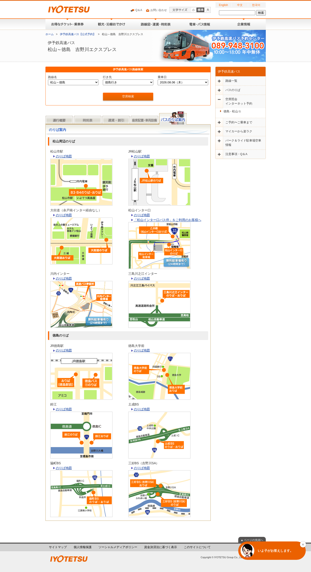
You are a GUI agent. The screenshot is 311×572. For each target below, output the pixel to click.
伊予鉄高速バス (229, 71)
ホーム (49, 34)
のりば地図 (64, 156)
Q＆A (136, 10)
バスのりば (232, 90)
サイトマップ (58, 547)
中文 (240, 5)
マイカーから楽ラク (238, 131)
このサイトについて (197, 547)
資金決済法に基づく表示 (160, 547)
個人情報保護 (83, 547)
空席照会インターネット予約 (238, 101)
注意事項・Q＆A (236, 154)
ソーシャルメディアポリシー (117, 547)
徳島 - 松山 (232, 111)
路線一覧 (231, 80)
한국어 (256, 5)
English (223, 5)
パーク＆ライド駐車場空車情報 (243, 143)
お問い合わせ (156, 10)
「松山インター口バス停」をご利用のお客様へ (167, 220)
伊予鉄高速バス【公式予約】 (78, 34)
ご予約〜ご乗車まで (238, 122)
